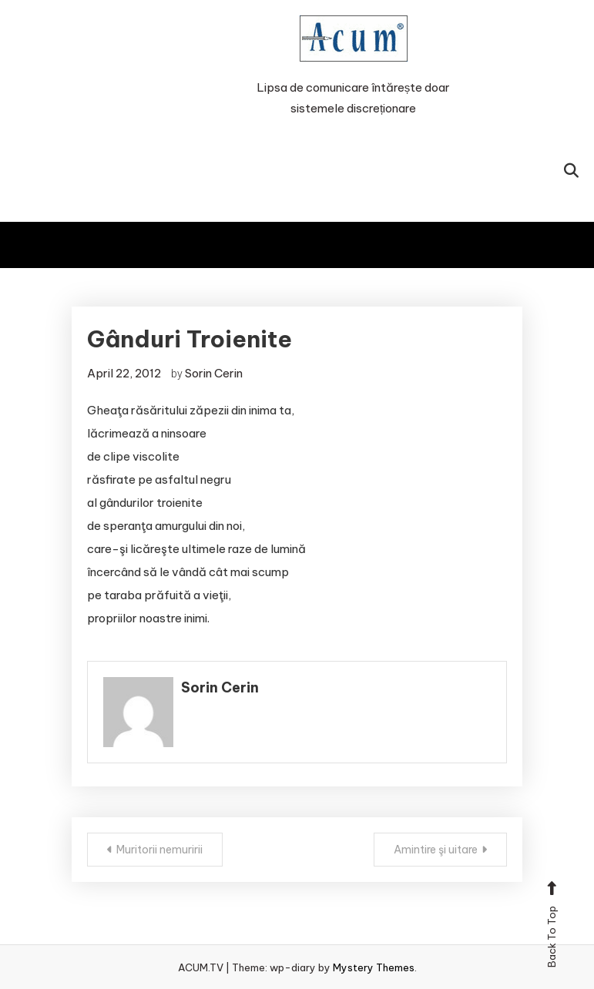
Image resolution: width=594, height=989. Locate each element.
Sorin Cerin (214, 373)
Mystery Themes (373, 967)
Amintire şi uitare (436, 850)
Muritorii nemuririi (159, 850)
